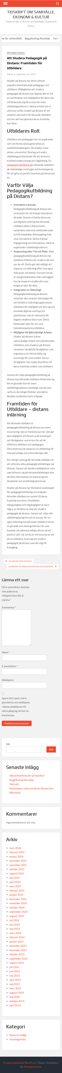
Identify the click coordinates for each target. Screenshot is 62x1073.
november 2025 (18, 864)
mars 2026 (15, 847)
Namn (6, 652)
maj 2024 (14, 928)
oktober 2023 (16, 954)
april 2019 (15, 1005)
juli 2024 (14, 920)
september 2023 (18, 958)
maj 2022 (14, 984)
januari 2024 (16, 941)
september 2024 (18, 911)
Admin (10, 74)
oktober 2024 (16, 907)
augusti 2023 (16, 962)
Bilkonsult (15, 792)
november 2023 (18, 950)
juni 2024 (14, 924)
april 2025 (15, 881)
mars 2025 (15, 886)
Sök (8, 744)
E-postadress (10, 666)
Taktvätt (14, 784)
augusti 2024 (16, 916)
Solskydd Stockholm (20, 561)
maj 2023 (14, 975)
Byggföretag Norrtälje (44, 38)
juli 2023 (14, 967)
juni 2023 (14, 971)
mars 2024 (15, 933)
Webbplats (8, 679)
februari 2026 (17, 852)
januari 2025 (16, 894)
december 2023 (18, 945)
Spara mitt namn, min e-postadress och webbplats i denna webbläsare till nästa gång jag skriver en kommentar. (16, 707)
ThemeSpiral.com (32, 1066)
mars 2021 (15, 988)
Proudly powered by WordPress (19, 1062)
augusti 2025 (16, 873)
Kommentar (9, 607)
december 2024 (18, 899)
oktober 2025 (16, 869)
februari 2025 (17, 890)
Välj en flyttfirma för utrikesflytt (26, 775)
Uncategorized (17, 1039)
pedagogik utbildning (18, 164)
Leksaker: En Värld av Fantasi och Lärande (30, 566)
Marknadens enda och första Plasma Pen (31, 788)
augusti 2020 (16, 992)
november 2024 (18, 903)
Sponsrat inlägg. (16, 53)
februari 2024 (17, 937)
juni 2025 (14, 877)
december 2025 (18, 860)
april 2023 (15, 979)
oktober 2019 (16, 1001)
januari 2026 (16, 856)
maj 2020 (14, 996)
